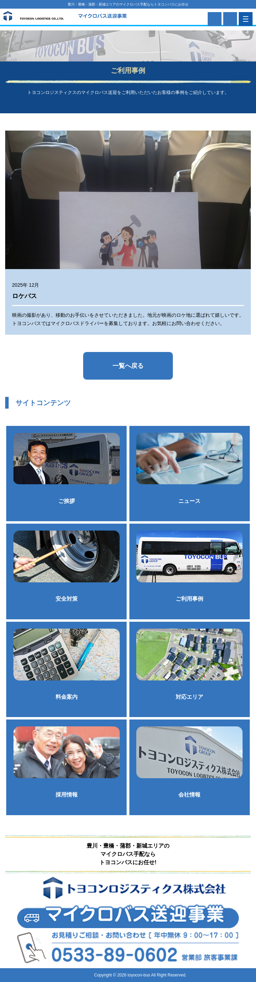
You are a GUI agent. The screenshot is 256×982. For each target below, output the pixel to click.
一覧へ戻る (128, 365)
